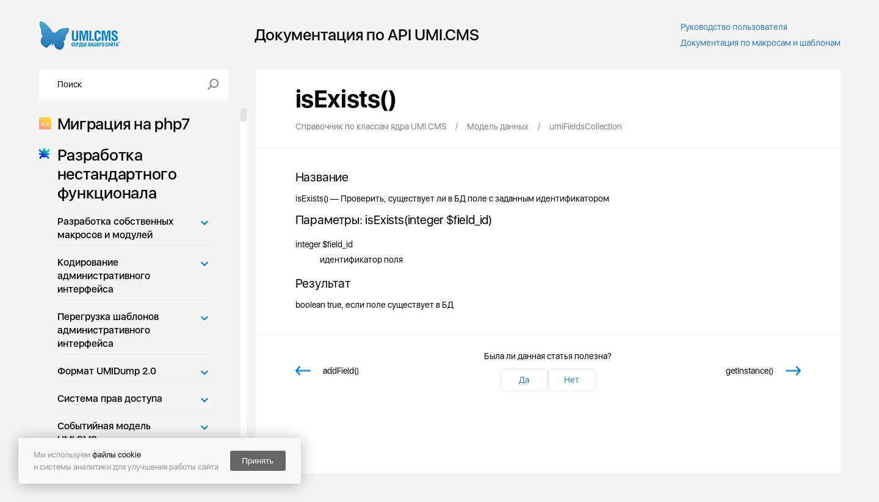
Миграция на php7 (120, 123)
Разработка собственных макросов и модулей (115, 228)
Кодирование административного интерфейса (103, 275)
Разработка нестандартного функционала (113, 173)
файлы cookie (116, 454)
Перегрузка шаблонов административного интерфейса (108, 330)
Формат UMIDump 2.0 (106, 371)
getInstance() (749, 371)
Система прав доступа (109, 398)
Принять (257, 460)
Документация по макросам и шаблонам (761, 43)
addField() (341, 371)
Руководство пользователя (734, 27)
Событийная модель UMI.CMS (104, 432)
